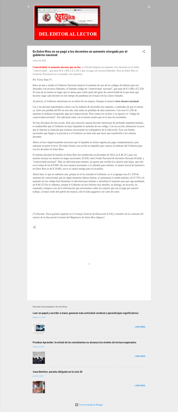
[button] (143, 52)
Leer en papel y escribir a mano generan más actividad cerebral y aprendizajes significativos (86, 313)
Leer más (140, 327)
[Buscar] (149, 7)
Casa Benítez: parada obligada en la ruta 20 (57, 371)
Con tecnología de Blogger (89, 405)
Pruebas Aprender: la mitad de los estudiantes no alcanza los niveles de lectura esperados (84, 342)
